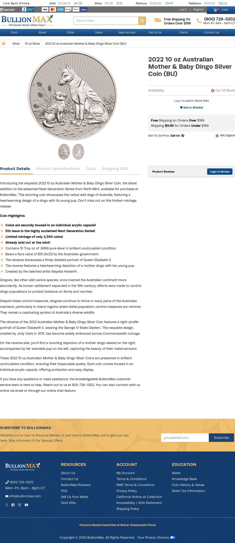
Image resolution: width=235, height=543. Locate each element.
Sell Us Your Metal (74, 497)
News (176, 473)
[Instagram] (19, 505)
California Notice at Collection (139, 497)
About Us (68, 473)
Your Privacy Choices (156, 537)
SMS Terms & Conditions (135, 485)
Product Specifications (58, 168)
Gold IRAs (68, 503)
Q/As (91, 168)
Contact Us (211, 32)
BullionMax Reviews (76, 485)
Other (70, 32)
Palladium (195, 3)
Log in (178, 100)
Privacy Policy (126, 491)
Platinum (141, 3)
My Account (125, 473)
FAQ (64, 491)
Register (198, 9)
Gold (52, 3)
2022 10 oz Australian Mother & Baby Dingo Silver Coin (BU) (85, 43)
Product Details (15, 168)
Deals (98, 32)
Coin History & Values (188, 485)
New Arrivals (127, 32)
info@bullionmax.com (25, 496)
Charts (183, 32)
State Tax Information (188, 491)
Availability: (156, 90)
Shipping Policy (127, 509)
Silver (98, 3)
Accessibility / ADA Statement (139, 503)
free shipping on (177, 19)
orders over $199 (177, 23)
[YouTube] (26, 505)
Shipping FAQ (115, 168)
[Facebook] (13, 505)
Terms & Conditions (131, 479)
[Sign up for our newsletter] (185, 437)
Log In (183, 9)
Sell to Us (155, 32)
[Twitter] (6, 504)
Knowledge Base (184, 479)
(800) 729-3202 (19, 482)
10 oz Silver (32, 43)
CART (223, 9)
